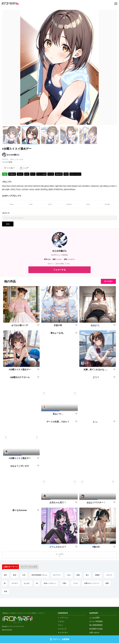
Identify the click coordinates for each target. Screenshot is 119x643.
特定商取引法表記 (96, 619)
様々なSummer (19, 547)
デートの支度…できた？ (57, 458)
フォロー (57, 259)
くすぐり (7, 584)
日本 (24, 576)
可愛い (79, 584)
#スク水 (50, 174)
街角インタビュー (64, 584)
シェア (24, 168)
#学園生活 (12, 174)
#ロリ (32, 174)
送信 (8, 224)
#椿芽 (4, 174)
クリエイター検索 (64, 627)
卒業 (37, 593)
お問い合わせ (94, 623)
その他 (20, 159)
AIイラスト (59, 576)
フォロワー (69, 259)
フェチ (90, 584)
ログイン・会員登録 (59, 639)
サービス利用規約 (96, 612)
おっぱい (40, 584)
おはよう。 (96, 325)
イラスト (61, 612)
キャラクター (63, 623)
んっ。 (96, 458)
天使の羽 (58, 325)
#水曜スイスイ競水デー (20, 370)
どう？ (96, 414)
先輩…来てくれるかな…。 (95, 370)
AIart (70, 576)
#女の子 (20, 174)
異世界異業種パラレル (40, 576)
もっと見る (59, 555)
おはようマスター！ (96, 503)
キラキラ (28, 584)
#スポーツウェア (75, 174)
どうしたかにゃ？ (58, 547)
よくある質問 (94, 608)
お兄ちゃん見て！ (58, 503)
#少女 (27, 174)
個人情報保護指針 (96, 616)
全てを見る (107, 281)
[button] (11, 135)
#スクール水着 (41, 174)
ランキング (62, 619)
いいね (9, 168)
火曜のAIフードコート (12, 593)
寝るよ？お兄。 (58, 370)
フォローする (59, 270)
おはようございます (19, 503)
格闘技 (100, 576)
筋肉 (15, 576)
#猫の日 (96, 547)
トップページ (63, 608)
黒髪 (27, 593)
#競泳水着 (59, 174)
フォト (60, 616)
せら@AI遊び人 (13, 155)
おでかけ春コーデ (19, 325)
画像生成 (61, 631)
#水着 (66, 174)
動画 (80, 576)
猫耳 (5, 576)
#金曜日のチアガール (20, 414)
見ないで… (58, 414)
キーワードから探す (29, 567)
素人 (90, 576)
